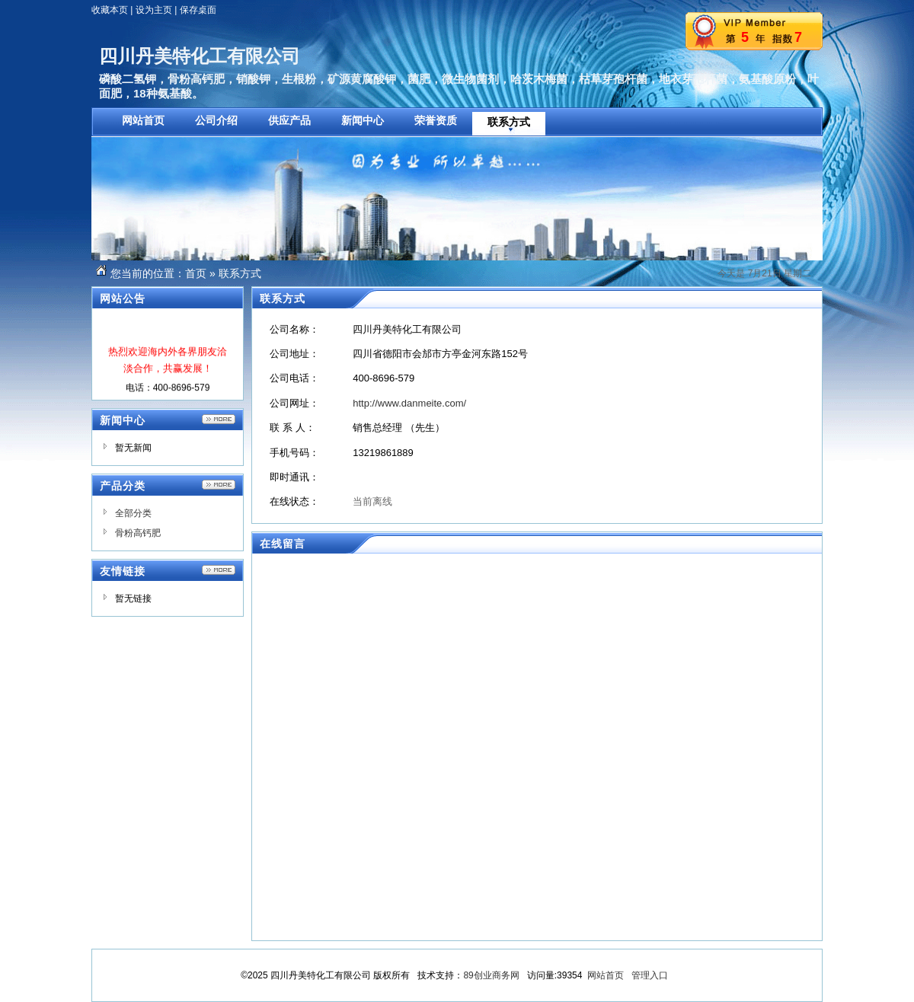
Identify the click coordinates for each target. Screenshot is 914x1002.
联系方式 (240, 273)
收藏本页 (109, 10)
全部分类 (133, 513)
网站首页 (605, 975)
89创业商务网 (491, 975)
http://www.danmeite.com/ (409, 403)
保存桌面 (198, 10)
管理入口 (649, 975)
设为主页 (154, 10)
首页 (195, 273)
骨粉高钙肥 (138, 533)
